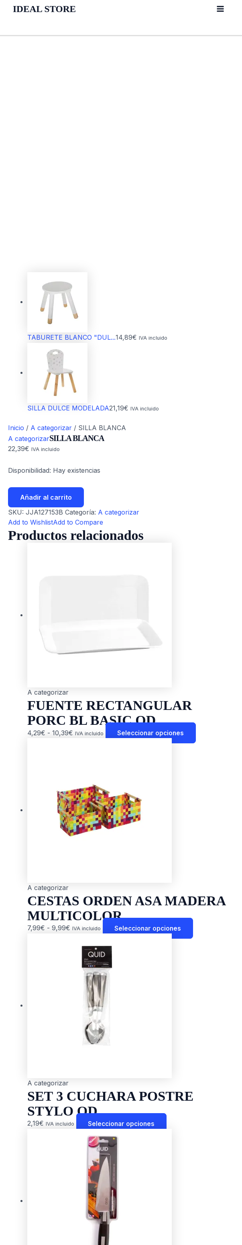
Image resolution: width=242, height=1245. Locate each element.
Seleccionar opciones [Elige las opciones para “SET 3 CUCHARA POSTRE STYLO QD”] (122, 908)
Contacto (27, 1195)
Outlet (22, 1205)
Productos (29, 1164)
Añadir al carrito (46, 281)
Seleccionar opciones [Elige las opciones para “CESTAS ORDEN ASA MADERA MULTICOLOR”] (149, 712)
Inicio (16, 212)
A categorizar (51, 212)
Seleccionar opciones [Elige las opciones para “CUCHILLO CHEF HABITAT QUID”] (149, 1103)
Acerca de (28, 1154)
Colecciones (31, 1184)
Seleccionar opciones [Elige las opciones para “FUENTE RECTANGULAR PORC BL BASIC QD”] (152, 517)
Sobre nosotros (37, 1215)
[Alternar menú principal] (220, 9)
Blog (19, 1174)
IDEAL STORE (46, 8)
